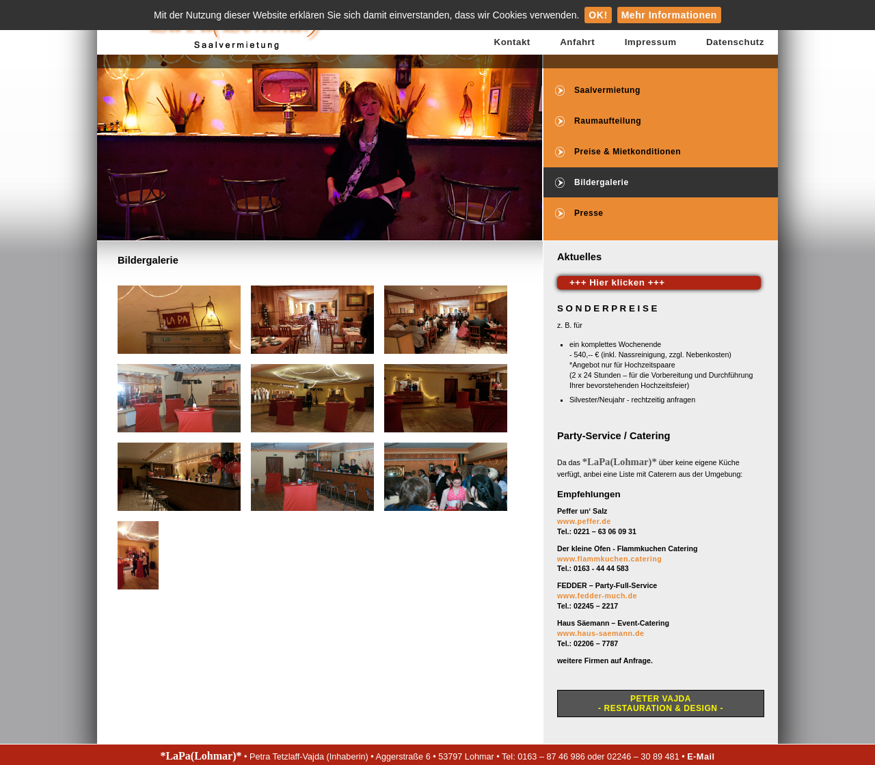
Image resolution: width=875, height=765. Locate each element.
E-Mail (700, 757)
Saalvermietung (607, 90)
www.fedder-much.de (597, 596)
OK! (598, 15)
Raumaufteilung (607, 121)
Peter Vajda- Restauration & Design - (660, 703)
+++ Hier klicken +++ (617, 282)
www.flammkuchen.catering (609, 559)
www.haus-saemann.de (601, 633)
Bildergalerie (601, 182)
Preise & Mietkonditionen (627, 151)
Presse (589, 213)
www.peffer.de (584, 521)
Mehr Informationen (669, 15)
